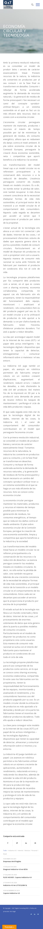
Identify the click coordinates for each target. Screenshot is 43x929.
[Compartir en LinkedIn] (26, 843)
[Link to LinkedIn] (34, 914)
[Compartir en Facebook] (7, 843)
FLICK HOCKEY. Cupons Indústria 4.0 (17, 877)
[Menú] (36, 4)
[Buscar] (31, 4)
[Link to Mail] (38, 914)
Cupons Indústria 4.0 (11, 893)
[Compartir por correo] (35, 843)
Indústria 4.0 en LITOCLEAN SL (15, 885)
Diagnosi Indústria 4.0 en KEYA (15, 869)
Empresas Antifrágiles (12, 861)
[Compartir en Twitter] (17, 843)
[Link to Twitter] (31, 914)
